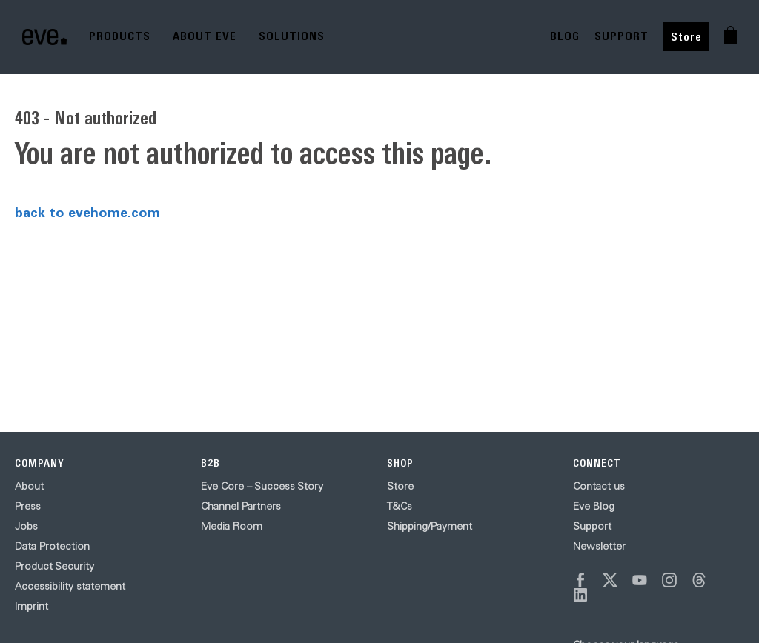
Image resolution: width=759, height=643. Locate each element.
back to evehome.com (87, 212)
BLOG (565, 36)
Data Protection (52, 546)
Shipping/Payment (429, 526)
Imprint (31, 606)
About (29, 486)
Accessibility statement (70, 586)
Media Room (231, 526)
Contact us (599, 486)
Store (686, 37)
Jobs (26, 526)
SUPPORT (621, 36)
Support (592, 526)
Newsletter (599, 546)
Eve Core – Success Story (262, 486)
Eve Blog (593, 506)
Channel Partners (241, 506)
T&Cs (399, 506)
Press (28, 506)
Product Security (54, 566)
